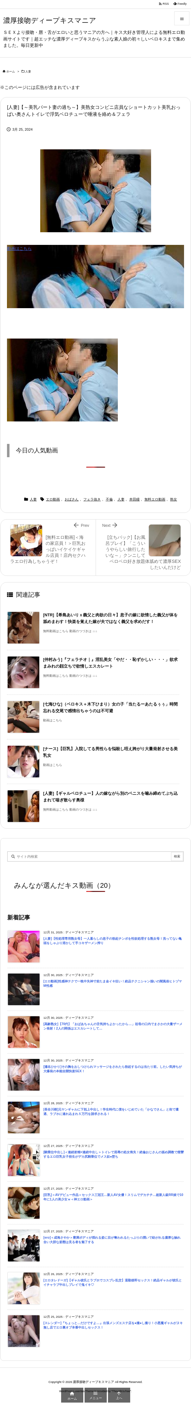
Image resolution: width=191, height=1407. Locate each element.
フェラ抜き (92, 499)
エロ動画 (53, 499)
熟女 (173, 499)
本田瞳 (134, 499)
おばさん (72, 499)
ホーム (10, 71)
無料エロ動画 (154, 499)
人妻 (28, 71)
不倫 (109, 499)
